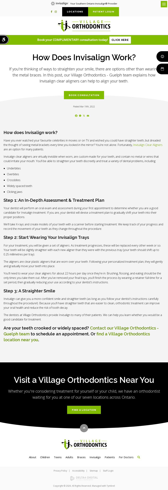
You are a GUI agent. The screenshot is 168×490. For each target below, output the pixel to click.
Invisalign (95, 457)
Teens (58, 457)
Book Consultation (84, 95)
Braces (81, 457)
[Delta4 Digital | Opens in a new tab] (84, 478)
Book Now (162, 69)
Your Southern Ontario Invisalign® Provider (84, 3)
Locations (75, 11)
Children (45, 457)
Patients (110, 457)
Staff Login (108, 470)
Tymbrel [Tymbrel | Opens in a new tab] (111, 485)
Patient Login (103, 11)
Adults (69, 457)
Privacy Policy (60, 470)
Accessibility (78, 470)
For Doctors (126, 457)
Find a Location (84, 409)
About (32, 457)
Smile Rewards (162, 56)
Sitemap (94, 470)
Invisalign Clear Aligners (147, 145)
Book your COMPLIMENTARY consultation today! (84, 40)
